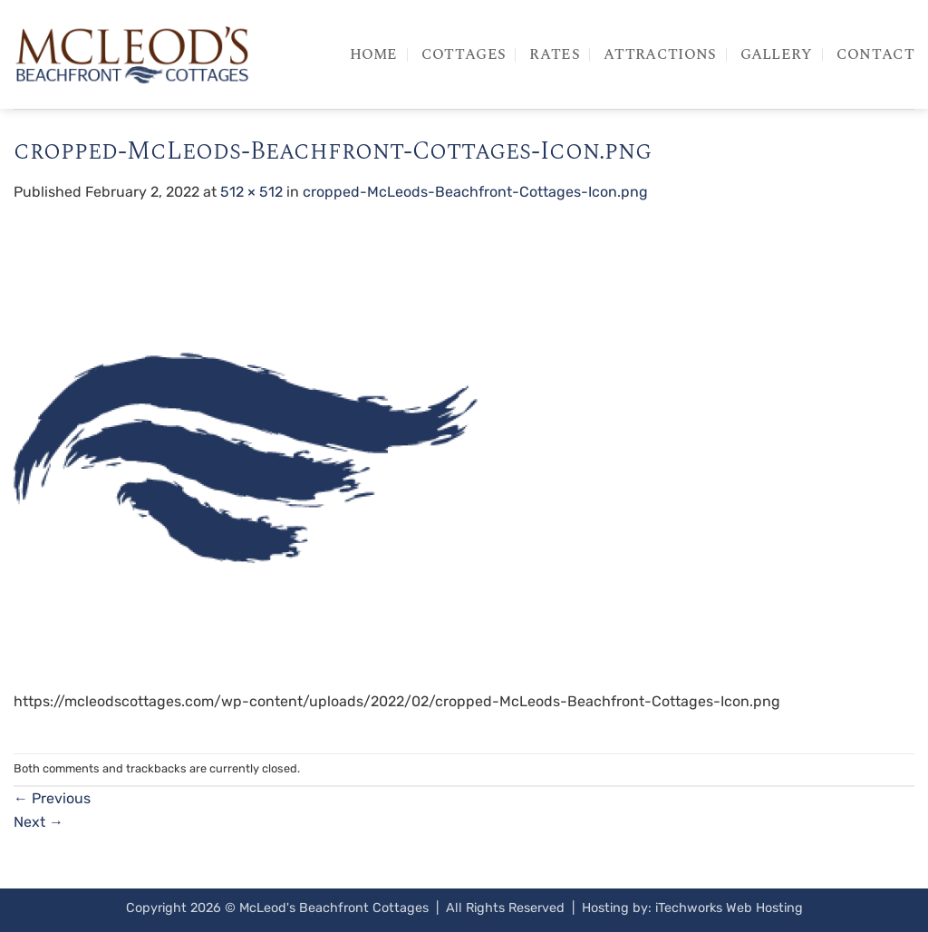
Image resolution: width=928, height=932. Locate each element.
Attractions (660, 54)
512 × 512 (251, 191)
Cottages (464, 54)
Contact (875, 54)
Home (374, 54)
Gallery (776, 54)
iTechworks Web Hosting (729, 908)
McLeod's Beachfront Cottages (334, 908)
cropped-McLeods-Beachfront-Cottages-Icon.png (475, 191)
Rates (554, 54)
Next (38, 821)
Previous (52, 798)
